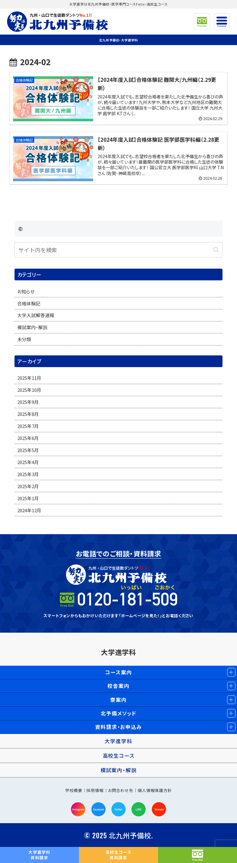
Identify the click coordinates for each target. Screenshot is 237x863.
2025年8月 (28, 414)
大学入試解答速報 (35, 315)
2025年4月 (28, 462)
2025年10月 (29, 390)
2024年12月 (29, 510)
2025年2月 (28, 486)
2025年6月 (28, 438)
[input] (119, 250)
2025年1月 (28, 498)
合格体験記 (28, 303)
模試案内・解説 (32, 327)
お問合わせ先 (120, 790)
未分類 (24, 339)
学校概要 (73, 790)
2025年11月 (29, 378)
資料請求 (39, 855)
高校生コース (119, 755)
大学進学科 (118, 652)
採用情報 (95, 790)
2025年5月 (28, 450)
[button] (216, 249)
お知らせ (26, 291)
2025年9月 (28, 402)
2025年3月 (28, 474)
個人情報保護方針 (155, 790)
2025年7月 (28, 426)
